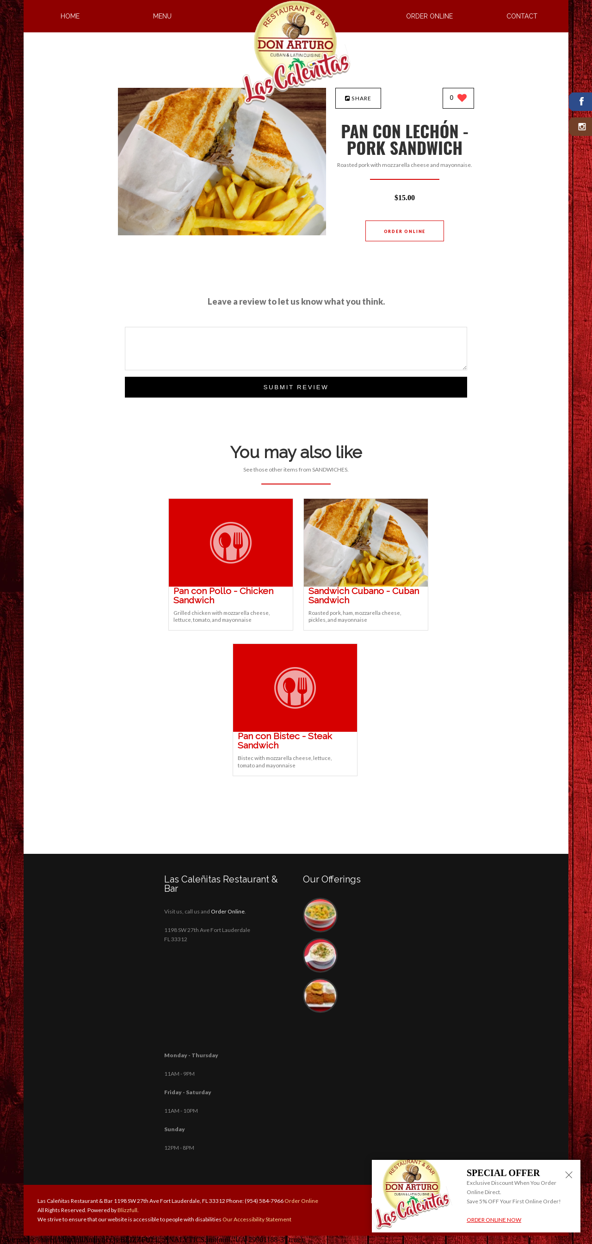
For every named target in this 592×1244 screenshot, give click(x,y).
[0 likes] (458, 98)
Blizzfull (127, 1210)
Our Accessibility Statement (256, 1219)
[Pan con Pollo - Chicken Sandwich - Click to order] (231, 584)
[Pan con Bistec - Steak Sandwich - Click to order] (295, 729)
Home (70, 16)
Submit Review (295, 387)
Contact (521, 16)
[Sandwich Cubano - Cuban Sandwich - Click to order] (366, 584)
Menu (162, 16)
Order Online (429, 16)
